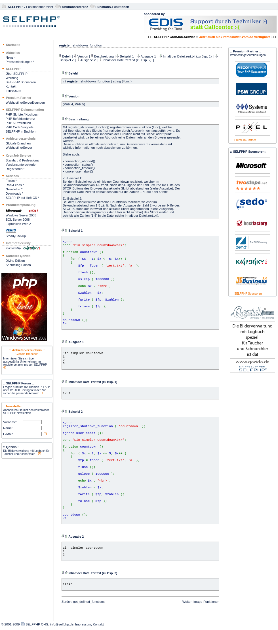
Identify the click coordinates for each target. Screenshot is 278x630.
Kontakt (11, 86)
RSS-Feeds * (15, 185)
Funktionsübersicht (39, 6)
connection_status (77, 164)
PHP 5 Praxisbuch (18, 123)
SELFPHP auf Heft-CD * (22, 197)
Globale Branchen (18, 143)
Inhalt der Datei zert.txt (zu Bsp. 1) (187, 56)
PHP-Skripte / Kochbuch (22, 114)
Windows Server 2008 (21, 215)
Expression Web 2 (18, 223)
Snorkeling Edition (18, 265)
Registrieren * (15, 169)
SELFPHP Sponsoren (21, 82)
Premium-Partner (245, 140)
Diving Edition (15, 260)
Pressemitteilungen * (20, 61)
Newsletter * (14, 189)
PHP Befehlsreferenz (20, 118)
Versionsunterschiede (20, 164)
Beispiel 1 (127, 56)
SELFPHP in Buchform (21, 131)
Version (82, 56)
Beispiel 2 (67, 60)
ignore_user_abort (78, 171)
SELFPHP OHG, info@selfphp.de (49, 624)
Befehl (66, 56)
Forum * (11, 180)
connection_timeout (78, 168)
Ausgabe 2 (88, 60)
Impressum (13, 90)
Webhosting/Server (19, 147)
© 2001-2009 (10, 624)
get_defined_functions (89, 601)
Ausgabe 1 (149, 56)
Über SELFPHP (17, 73)
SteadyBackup (16, 236)
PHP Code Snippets (19, 127)
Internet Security (18, 243)
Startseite (13, 44)
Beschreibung (104, 56)
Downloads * (14, 193)
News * (11, 57)
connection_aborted (79, 161)
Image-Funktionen (206, 601)
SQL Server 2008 (18, 219)
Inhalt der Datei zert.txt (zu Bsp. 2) (127, 60)
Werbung (12, 78)
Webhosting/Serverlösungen (25, 102)
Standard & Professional (22, 160)
